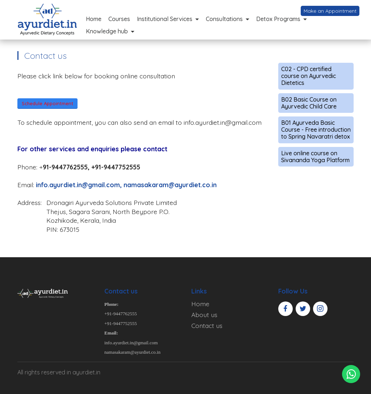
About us (204, 315)
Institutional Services (164, 18)
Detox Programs (278, 18)
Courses (119, 18)
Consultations (224, 18)
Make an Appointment (330, 11)
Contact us (206, 325)
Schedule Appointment (47, 103)
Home (93, 18)
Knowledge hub (107, 31)
